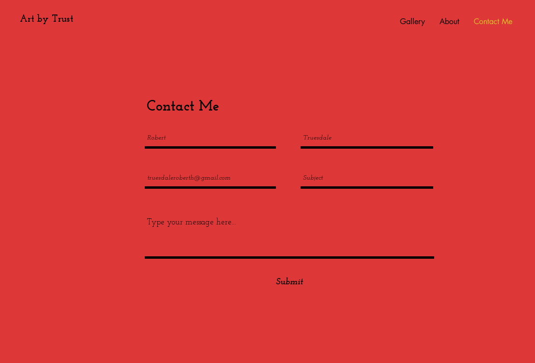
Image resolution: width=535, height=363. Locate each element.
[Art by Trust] (46, 19)
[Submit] (289, 282)
